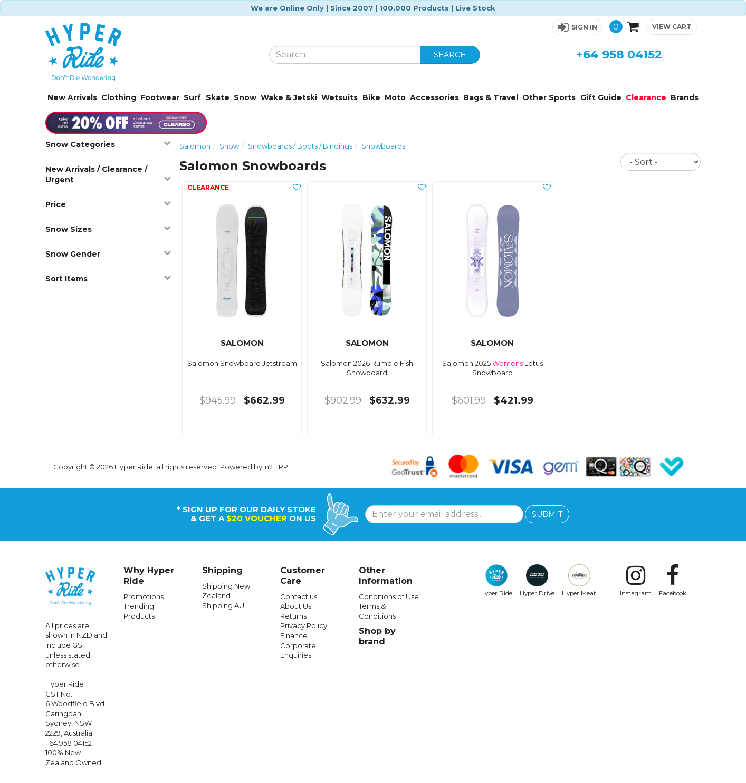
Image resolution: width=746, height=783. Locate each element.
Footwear (159, 97)
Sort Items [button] (108, 278)
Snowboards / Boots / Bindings (300, 146)
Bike (371, 97)
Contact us (298, 596)
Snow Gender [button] (108, 254)
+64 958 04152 (619, 54)
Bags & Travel (490, 97)
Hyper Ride (496, 580)
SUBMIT (547, 514)
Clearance (646, 97)
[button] (577, 27)
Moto (395, 97)
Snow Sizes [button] (108, 229)
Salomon (195, 146)
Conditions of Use (389, 596)
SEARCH (450, 55)
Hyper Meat (579, 580)
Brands (685, 97)
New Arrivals (72, 97)
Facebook (672, 580)
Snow (245, 97)
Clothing (118, 97)
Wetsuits (339, 97)
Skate (217, 97)
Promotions (143, 596)
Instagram (636, 580)
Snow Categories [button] (108, 144)
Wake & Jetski (289, 97)
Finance (294, 635)
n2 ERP (276, 467)
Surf (192, 97)
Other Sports (549, 97)
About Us (295, 606)
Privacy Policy (303, 625)
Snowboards (383, 146)
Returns (293, 616)
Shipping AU (223, 605)
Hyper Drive (537, 580)
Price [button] (108, 204)
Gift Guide (600, 97)
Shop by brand (377, 636)
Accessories (434, 97)
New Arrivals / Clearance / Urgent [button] (108, 174)
